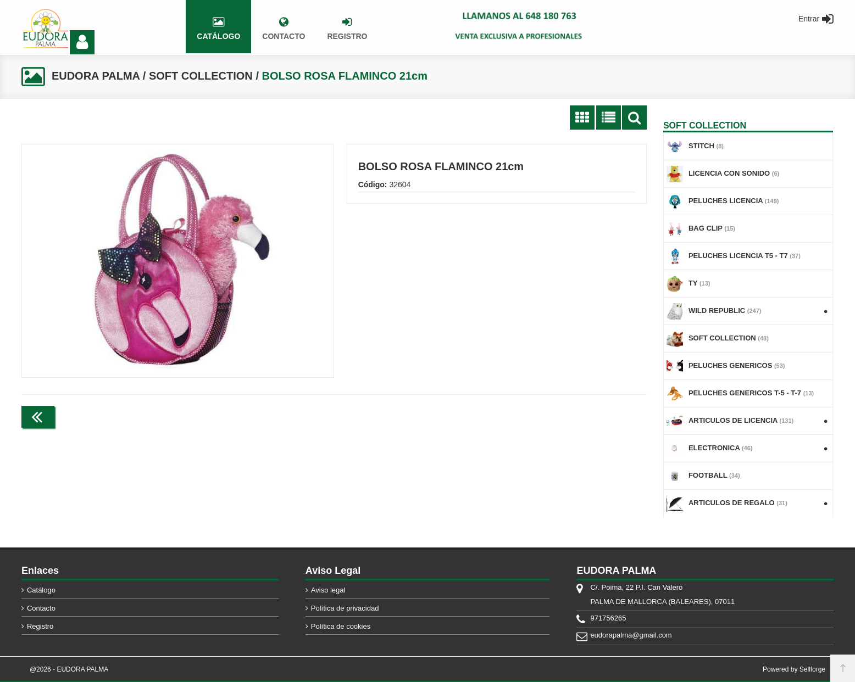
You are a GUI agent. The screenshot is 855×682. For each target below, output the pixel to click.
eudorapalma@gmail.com (630, 635)
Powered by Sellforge (794, 669)
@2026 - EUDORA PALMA (69, 669)
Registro (40, 626)
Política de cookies (340, 626)
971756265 (608, 618)
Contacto (41, 608)
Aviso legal (328, 590)
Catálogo (41, 590)
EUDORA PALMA (96, 76)
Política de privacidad (345, 608)
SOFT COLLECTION (201, 76)
